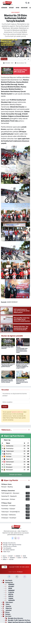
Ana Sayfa (7, 580)
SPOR (17, 7)
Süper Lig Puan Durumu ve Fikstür (18, 622)
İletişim (6, 614)
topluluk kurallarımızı (17, 412)
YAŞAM (9, 598)
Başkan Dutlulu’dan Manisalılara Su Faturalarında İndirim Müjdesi (22, 381)
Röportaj (7, 608)
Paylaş (4, 59)
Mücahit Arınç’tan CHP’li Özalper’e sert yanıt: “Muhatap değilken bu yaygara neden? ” (23, 365)
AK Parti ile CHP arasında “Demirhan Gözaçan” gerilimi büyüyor (8, 365)
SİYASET (11, 7)
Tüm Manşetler (6, 548)
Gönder (4, 406)
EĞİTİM (24, 557)
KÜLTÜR (10, 559)
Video (6, 604)
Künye (6, 612)
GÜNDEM (4, 7)
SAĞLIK (4, 559)
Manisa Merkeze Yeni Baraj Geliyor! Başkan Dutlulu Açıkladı (7, 381)
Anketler (7, 610)
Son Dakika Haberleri (8, 550)
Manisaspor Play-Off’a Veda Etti (7, 347)
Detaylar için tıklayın (15, 474)
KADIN (18, 557)
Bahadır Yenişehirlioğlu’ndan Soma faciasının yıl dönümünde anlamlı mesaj (22, 349)
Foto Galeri (8, 602)
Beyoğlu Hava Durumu (8, 543)
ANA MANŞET (15, 12)
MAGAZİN (10, 600)
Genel (3, 556)
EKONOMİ (24, 7)
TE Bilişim (20, 572)
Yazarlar (7, 606)
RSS (4, 567)
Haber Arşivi (5, 551)
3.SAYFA (4, 557)
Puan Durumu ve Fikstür (9, 546)
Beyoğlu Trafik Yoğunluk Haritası (11, 544)
